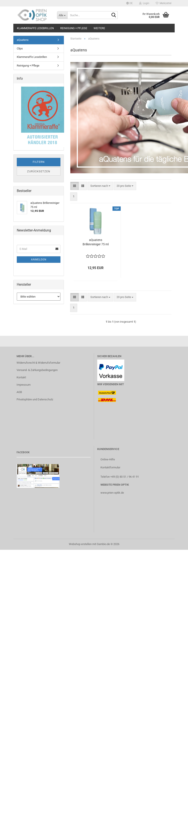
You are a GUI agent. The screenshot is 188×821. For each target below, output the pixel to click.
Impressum (24, 384)
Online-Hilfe (107, 459)
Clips (20, 48)
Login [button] (144, 3)
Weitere (99, 28)
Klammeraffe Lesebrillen (35, 28)
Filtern (39, 161)
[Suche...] (62, 15)
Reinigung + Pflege (73, 28)
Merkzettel (163, 3)
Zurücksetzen (38, 171)
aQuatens (23, 39)
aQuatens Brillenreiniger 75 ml (96, 242)
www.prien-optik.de (112, 492)
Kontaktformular (110, 467)
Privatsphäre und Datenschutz (35, 399)
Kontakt (21, 377)
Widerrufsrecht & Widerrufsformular (38, 362)
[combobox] (100, 186)
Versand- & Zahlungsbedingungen (37, 370)
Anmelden (38, 259)
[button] (129, 3)
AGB (19, 392)
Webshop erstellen (80, 544)
